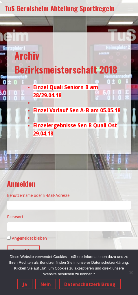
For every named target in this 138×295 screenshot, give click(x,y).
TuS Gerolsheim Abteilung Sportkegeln (60, 8)
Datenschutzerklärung (89, 284)
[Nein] (131, 272)
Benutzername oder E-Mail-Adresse (38, 195)
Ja (25, 284)
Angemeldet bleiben (29, 238)
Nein (46, 284)
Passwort (15, 217)
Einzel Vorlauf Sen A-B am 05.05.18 (76, 110)
